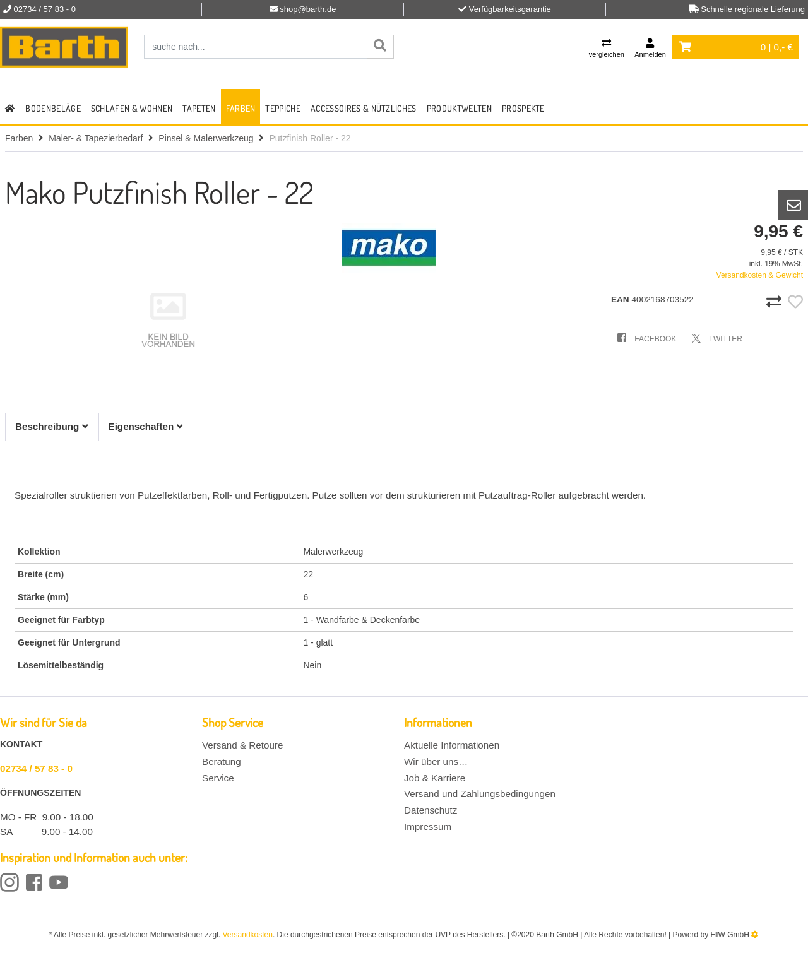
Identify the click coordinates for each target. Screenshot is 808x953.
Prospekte (523, 108)
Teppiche (282, 108)
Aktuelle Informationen (451, 745)
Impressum (427, 826)
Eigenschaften (146, 426)
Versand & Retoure (242, 745)
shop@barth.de (308, 9)
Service (218, 777)
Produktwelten (459, 108)
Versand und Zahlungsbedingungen (480, 793)
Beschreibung (51, 426)
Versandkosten (248, 934)
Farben (241, 108)
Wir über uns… (436, 761)
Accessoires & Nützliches (364, 108)
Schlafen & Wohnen (131, 108)
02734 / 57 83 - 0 (36, 768)
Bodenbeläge (53, 108)
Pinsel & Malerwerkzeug (205, 138)
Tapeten (198, 108)
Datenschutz (430, 810)
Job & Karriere (434, 777)
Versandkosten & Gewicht (759, 275)
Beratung (221, 761)
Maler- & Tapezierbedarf (96, 138)
